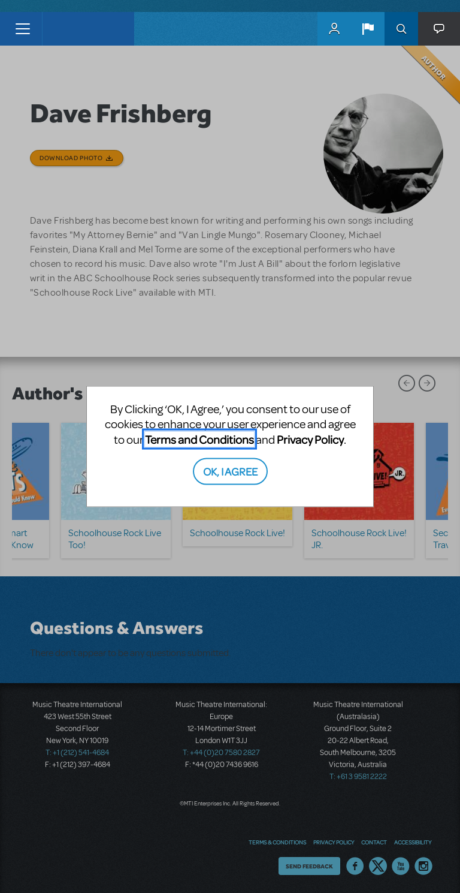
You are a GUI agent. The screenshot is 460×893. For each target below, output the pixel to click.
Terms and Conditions (199, 438)
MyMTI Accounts (334, 29)
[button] (368, 29)
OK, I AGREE (230, 471)
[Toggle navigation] (22, 29)
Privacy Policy (310, 438)
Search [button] (401, 29)
